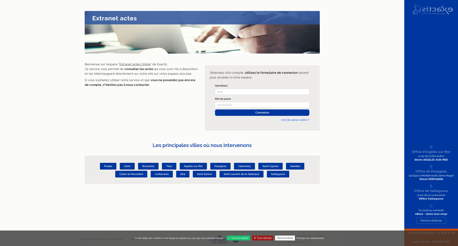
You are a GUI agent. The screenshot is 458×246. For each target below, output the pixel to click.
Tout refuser (263, 238)
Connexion (262, 112)
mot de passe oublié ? (295, 119)
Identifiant (221, 85)
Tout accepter (238, 238)
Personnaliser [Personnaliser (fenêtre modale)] (285, 238)
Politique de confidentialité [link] (310, 238)
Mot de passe (223, 98)
